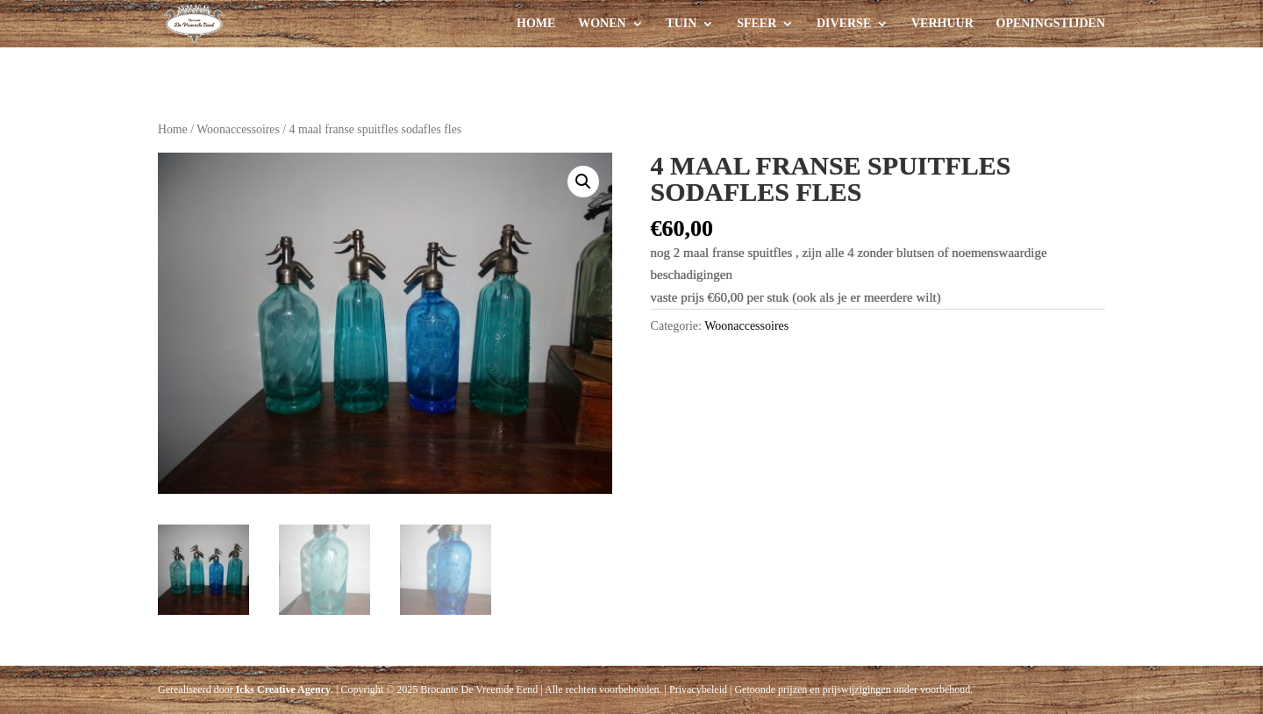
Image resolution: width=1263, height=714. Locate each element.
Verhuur (942, 24)
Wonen (601, 24)
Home (536, 24)
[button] (583, 181)
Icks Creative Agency (283, 689)
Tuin (681, 24)
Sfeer (756, 24)
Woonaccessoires (238, 129)
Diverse (844, 24)
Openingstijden (1050, 24)
